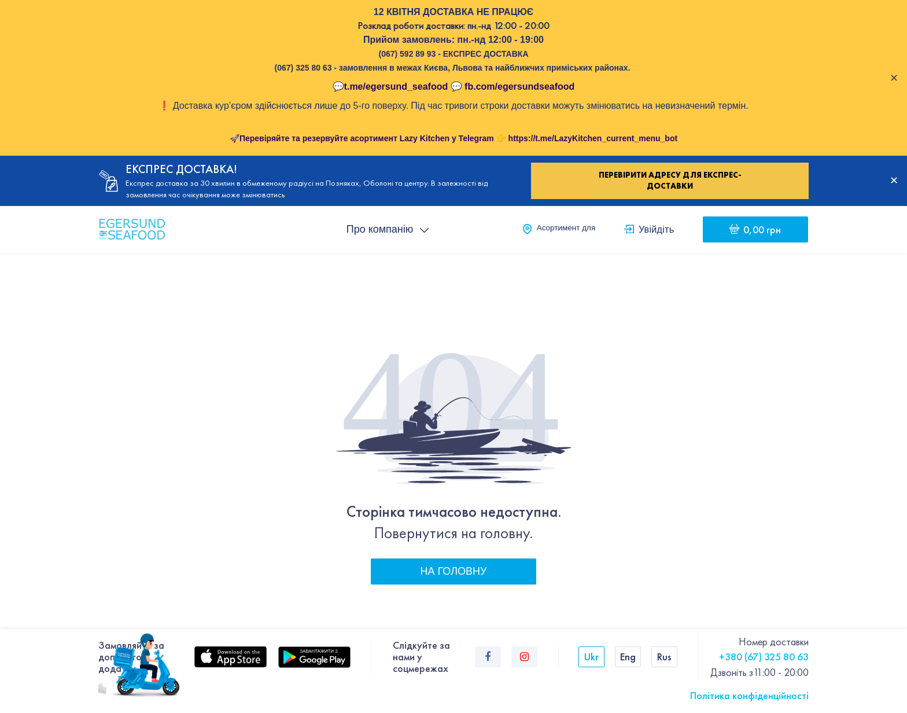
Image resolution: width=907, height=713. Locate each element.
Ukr (591, 656)
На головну (454, 571)
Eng (628, 656)
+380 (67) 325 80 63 (764, 656)
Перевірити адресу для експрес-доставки (670, 181)
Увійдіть (656, 229)
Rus (664, 656)
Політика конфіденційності (749, 695)
